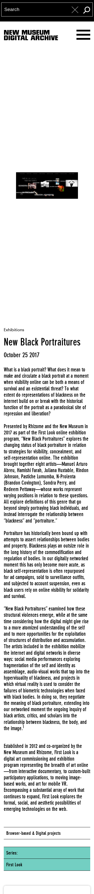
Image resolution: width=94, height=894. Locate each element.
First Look (14, 864)
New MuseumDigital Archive (31, 36)
